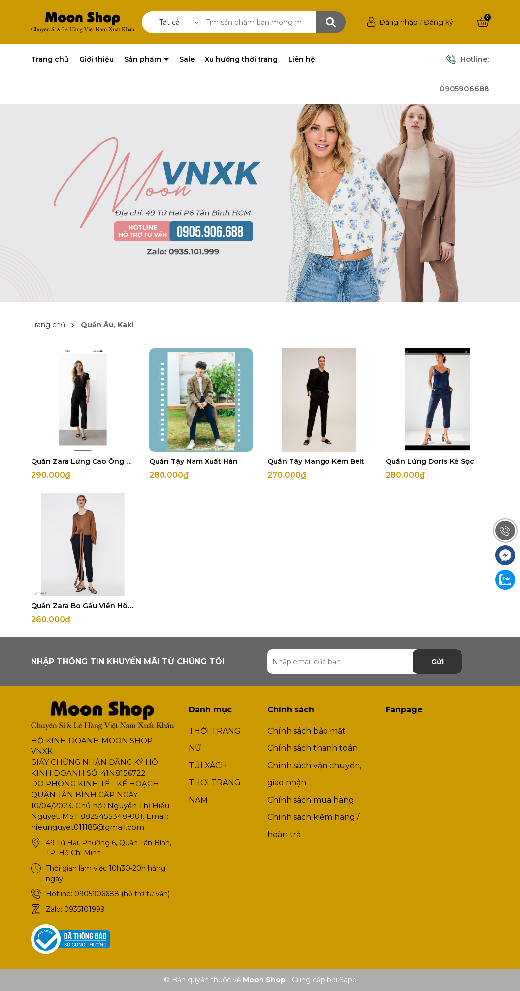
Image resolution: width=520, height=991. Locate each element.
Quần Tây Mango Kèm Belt (315, 461)
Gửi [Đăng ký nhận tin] (437, 661)
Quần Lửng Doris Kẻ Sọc (430, 461)
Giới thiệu (96, 59)
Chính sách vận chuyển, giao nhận (314, 774)
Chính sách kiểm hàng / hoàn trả (313, 826)
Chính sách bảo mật (306, 731)
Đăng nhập (398, 22)
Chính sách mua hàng (310, 800)
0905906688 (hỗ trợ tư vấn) (122, 893)
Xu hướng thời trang (241, 59)
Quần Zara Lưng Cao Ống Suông (82, 461)
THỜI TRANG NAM (215, 791)
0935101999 (84, 909)
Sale (187, 59)
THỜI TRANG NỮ (215, 739)
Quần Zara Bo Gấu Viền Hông (82, 606)
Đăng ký (438, 22)
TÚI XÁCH (208, 765)
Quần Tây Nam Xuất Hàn (193, 461)
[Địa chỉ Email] (364, 661)
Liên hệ (301, 59)
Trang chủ (50, 59)
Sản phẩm (143, 59)
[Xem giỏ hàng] (483, 22)
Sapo (348, 979)
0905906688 (464, 88)
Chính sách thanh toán (312, 748)
